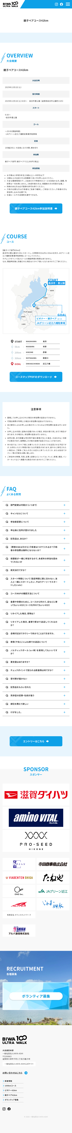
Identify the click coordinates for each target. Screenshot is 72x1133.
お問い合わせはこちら (15, 1072)
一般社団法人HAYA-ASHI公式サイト (19, 1064)
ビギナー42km (11, 1090)
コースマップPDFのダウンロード (33, 377)
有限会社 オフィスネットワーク (19, 915)
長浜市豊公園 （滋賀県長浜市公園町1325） (46, 101)
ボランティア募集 (11, 1099)
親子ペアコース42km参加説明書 (34, 208)
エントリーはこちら (33, 741)
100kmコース (10, 1085)
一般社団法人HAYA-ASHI (39, 1117)
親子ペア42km (11, 1095)
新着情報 (8, 1081)
